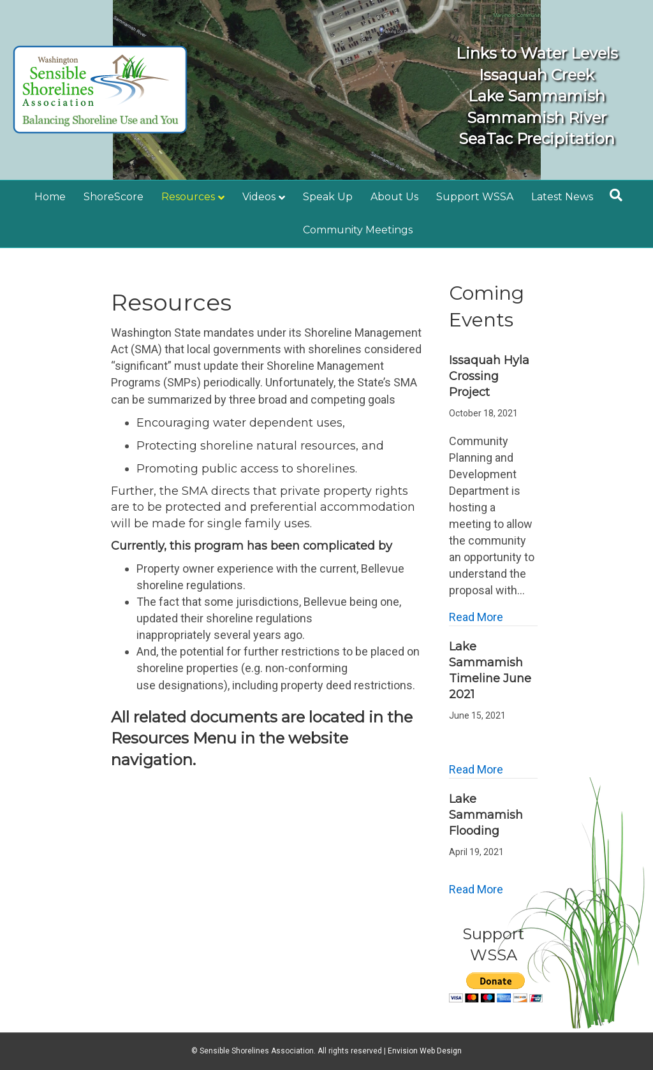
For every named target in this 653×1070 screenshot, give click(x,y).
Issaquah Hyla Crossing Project (489, 376)
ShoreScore (113, 197)
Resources (188, 197)
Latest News (562, 197)
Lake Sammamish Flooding (486, 815)
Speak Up (328, 197)
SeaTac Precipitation (524, 138)
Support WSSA (474, 197)
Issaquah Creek (524, 75)
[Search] (616, 195)
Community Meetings (358, 230)
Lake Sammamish (524, 96)
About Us (394, 197)
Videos (258, 197)
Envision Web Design (425, 1050)
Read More (476, 616)
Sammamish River (524, 117)
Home (50, 197)
